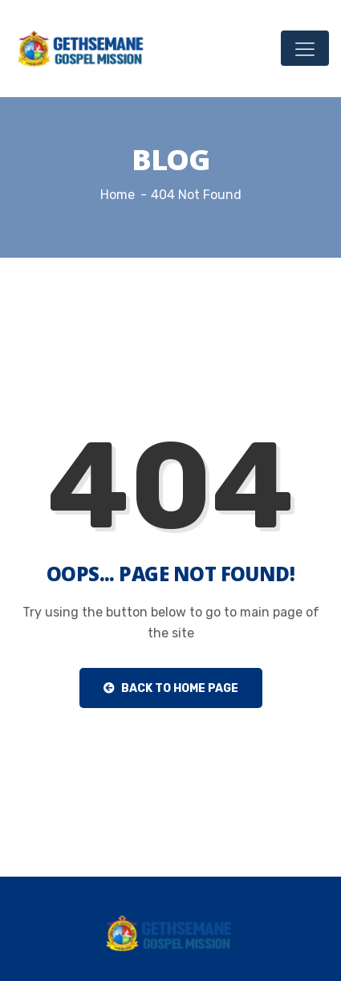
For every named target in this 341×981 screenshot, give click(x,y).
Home (117, 194)
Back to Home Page (171, 688)
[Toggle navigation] (305, 48)
